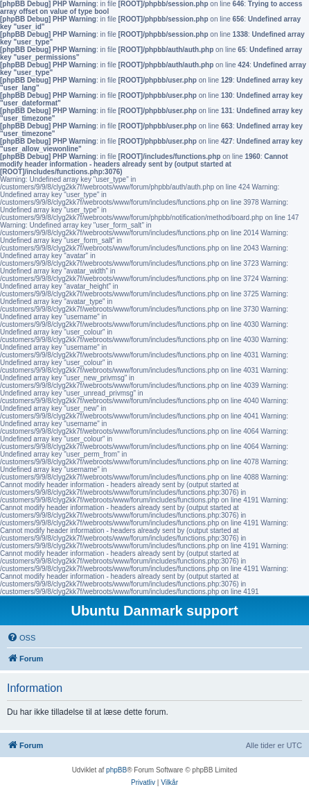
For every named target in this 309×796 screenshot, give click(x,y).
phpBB (116, 770)
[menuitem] (21, 637)
